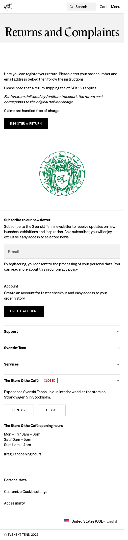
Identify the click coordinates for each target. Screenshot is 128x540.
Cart (103, 7)
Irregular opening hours (22, 454)
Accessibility (14, 503)
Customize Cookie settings (25, 491)
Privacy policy (67, 269)
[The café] (52, 410)
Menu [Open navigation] (115, 7)
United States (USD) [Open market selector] (91, 521)
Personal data (15, 480)
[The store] (19, 410)
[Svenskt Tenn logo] (8, 7)
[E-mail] (62, 251)
